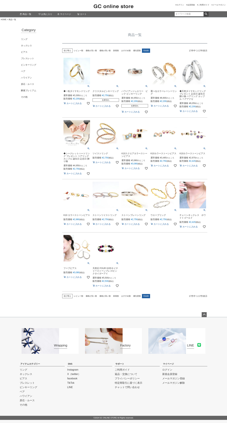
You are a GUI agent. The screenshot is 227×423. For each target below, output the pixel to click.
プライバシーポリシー (127, 378)
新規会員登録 (169, 374)
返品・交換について (126, 374)
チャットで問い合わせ (127, 387)
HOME (3, 19)
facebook (72, 378)
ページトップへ (204, 314)
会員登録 (191, 5)
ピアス (24, 52)
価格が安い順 (91, 50)
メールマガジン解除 (173, 383)
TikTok (70, 383)
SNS (70, 364)
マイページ (64, 14)
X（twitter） (74, 374)
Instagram (72, 369)
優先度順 (137, 50)
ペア (23, 71)
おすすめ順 (126, 50)
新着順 (116, 50)
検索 (206, 14)
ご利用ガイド (203, 5)
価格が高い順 (105, 50)
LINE (70, 387)
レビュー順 (78, 50)
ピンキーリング (28, 65)
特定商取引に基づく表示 (128, 383)
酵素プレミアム (28, 90)
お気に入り (45, 14)
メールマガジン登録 (173, 378)
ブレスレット (27, 58)
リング (24, 39)
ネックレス (26, 45)
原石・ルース (27, 84)
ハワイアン (26, 77)
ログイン (180, 5)
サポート (119, 364)
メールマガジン (219, 5)
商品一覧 (25, 14)
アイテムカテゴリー (30, 364)
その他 (24, 97)
